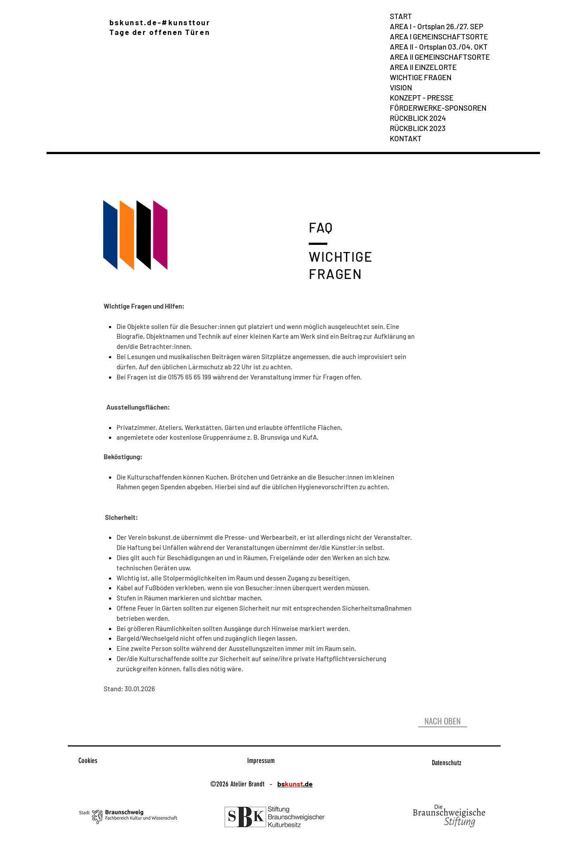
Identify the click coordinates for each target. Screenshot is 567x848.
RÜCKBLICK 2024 (418, 117)
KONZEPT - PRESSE (422, 97)
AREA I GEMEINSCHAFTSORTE (439, 36)
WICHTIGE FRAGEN (420, 77)
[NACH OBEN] (442, 720)
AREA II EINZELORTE (423, 66)
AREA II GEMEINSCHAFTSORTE (440, 56)
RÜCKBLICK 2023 (418, 128)
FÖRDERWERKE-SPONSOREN (438, 107)
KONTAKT (406, 138)
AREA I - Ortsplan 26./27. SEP (436, 26)
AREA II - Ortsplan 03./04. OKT (439, 46)
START (401, 16)
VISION (401, 87)
